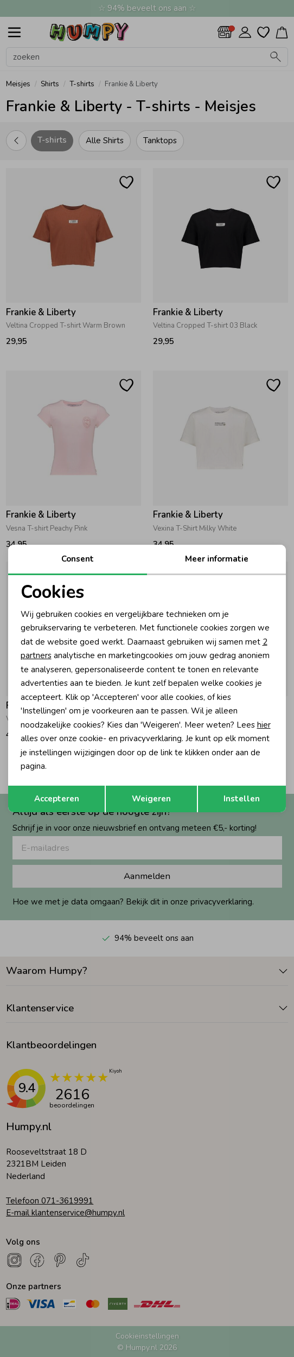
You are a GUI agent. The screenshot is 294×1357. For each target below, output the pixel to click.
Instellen (241, 798)
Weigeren (151, 798)
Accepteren (56, 798)
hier (264, 724)
